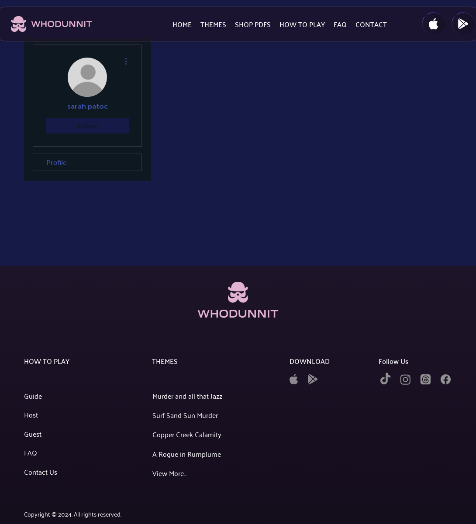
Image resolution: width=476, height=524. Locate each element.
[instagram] (405, 379)
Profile (56, 162)
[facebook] (445, 379)
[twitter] (425, 379)
